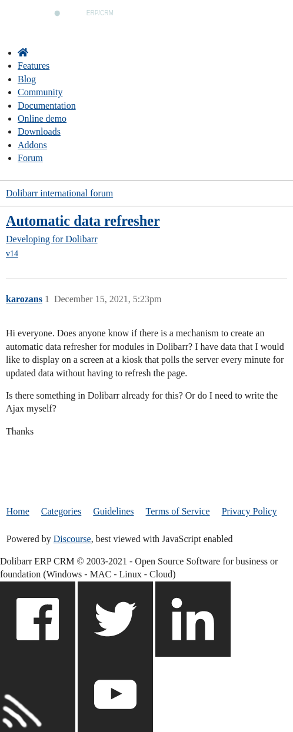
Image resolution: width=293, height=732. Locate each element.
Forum (30, 158)
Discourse (72, 539)
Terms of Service (178, 511)
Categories (61, 511)
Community (40, 92)
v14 (12, 253)
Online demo (42, 118)
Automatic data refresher (83, 221)
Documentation (47, 106)
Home (17, 511)
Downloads (39, 131)
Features (33, 66)
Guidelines (113, 511)
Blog (27, 79)
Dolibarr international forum (59, 193)
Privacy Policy (249, 511)
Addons (32, 145)
